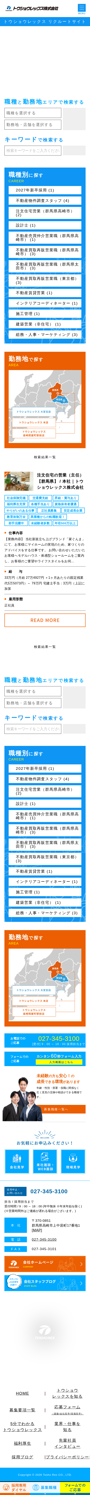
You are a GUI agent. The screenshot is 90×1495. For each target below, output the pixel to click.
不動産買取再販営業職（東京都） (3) (47, 280)
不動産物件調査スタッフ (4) (43, 200)
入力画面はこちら (61, 1062)
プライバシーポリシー (67, 1457)
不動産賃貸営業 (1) (34, 293)
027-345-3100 (58, 1038)
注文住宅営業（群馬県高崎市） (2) (45, 213)
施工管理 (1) (28, 314)
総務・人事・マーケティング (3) (47, 334)
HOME (22, 1393)
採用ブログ (22, 1457)
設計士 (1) (26, 225)
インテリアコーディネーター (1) (47, 303)
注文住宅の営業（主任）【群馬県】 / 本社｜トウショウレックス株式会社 (60, 481)
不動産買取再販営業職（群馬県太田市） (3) (47, 266)
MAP (37, 1230)
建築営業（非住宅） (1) (38, 324)
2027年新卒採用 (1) (35, 190)
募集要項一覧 (22, 1410)
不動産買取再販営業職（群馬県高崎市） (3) (47, 252)
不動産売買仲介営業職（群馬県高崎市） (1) (47, 238)
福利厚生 (22, 1443)
